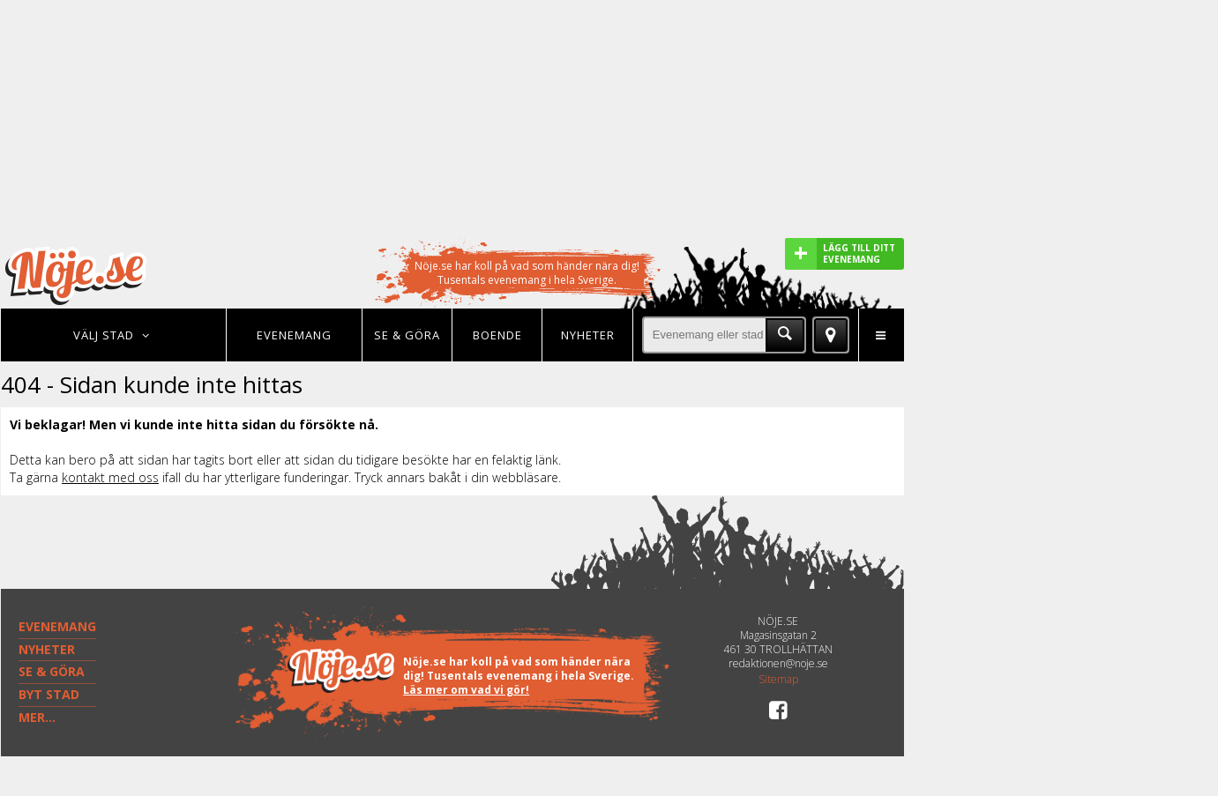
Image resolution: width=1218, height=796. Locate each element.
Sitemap (778, 680)
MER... (37, 717)
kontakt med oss (110, 477)
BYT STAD (49, 694)
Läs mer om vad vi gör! (466, 689)
